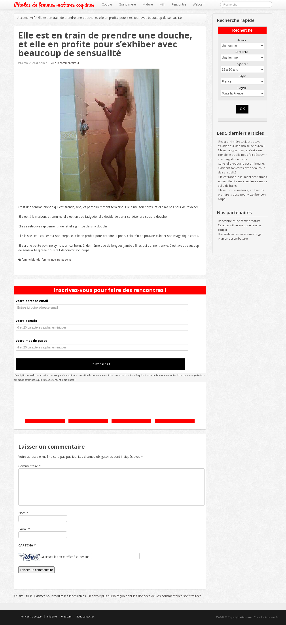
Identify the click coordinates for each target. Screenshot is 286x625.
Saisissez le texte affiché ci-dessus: (65, 557)
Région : (242, 88)
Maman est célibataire (233, 238)
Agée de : (242, 64)
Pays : (242, 76)
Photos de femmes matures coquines (54, 4)
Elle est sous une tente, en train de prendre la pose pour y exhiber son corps (242, 194)
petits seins (64, 260)
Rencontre (178, 4)
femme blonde (31, 260)
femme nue (49, 260)
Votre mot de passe (31, 340)
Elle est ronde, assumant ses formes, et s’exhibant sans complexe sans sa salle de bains (243, 181)
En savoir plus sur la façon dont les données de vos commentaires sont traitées (144, 596)
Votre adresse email (32, 301)
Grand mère (127, 4)
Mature (147, 4)
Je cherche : (242, 52)
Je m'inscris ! (100, 364)
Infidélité (51, 616)
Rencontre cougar (31, 616)
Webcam (199, 4)
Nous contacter (85, 616)
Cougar (107, 4)
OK (242, 109)
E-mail (22, 529)
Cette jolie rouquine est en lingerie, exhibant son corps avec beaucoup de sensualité (241, 168)
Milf (162, 4)
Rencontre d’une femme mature (239, 221)
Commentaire (29, 466)
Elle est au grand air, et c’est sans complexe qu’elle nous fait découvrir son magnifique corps (242, 154)
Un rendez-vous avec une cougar (240, 234)
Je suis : (242, 40)
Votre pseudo (26, 321)
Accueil (22, 17)
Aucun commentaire (65, 63)
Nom (22, 513)
